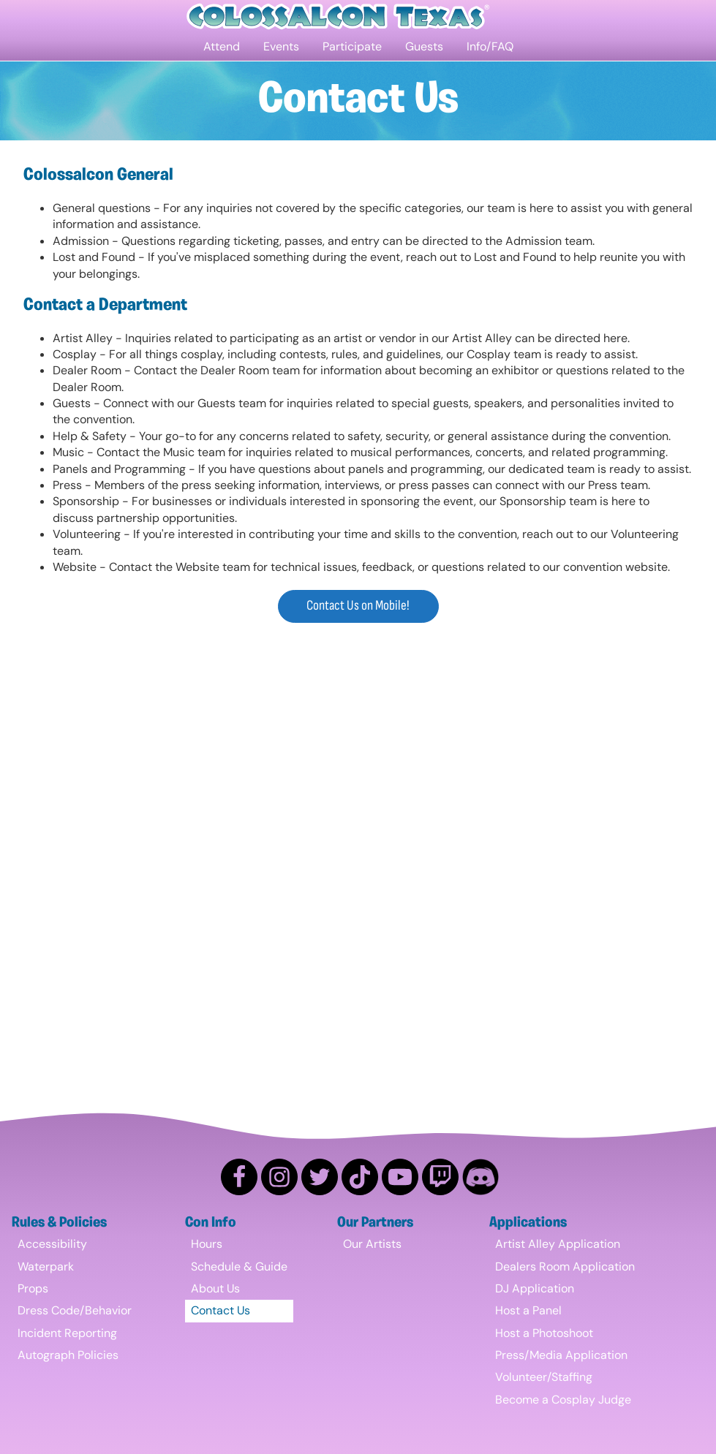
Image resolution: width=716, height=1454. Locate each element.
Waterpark (46, 1266)
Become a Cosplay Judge (563, 1399)
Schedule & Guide (239, 1266)
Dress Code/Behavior (75, 1310)
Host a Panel (528, 1310)
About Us (215, 1288)
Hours (206, 1244)
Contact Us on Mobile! (358, 605)
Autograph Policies (68, 1355)
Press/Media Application (561, 1355)
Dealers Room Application (565, 1266)
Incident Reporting (67, 1333)
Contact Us (220, 1310)
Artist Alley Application (557, 1244)
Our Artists (372, 1244)
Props (33, 1288)
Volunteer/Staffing (543, 1377)
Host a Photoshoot (544, 1333)
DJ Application (534, 1288)
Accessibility (52, 1244)
